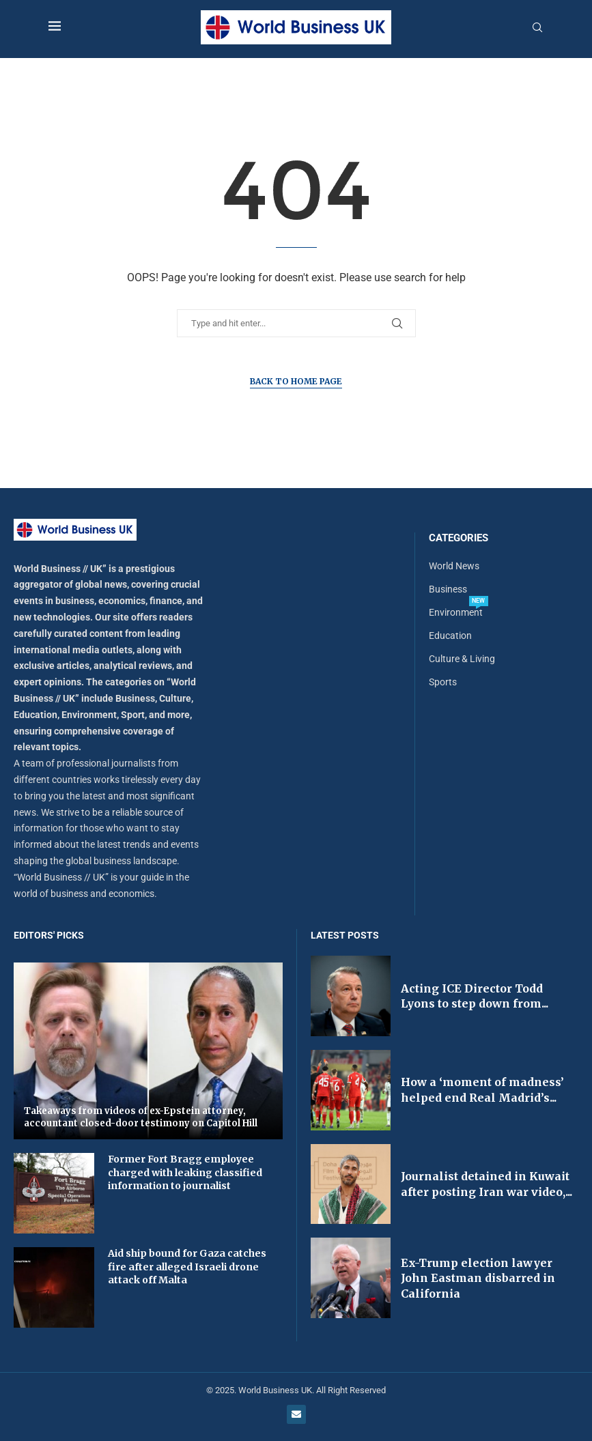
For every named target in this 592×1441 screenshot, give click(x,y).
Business (448, 589)
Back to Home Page (296, 381)
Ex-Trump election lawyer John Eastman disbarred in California (478, 1278)
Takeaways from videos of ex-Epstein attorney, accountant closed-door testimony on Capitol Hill (140, 1117)
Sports (443, 682)
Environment (456, 612)
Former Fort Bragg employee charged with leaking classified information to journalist (185, 1172)
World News (454, 566)
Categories (458, 538)
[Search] (537, 28)
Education (450, 635)
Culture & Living (462, 659)
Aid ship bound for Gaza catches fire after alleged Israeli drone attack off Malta (187, 1266)
